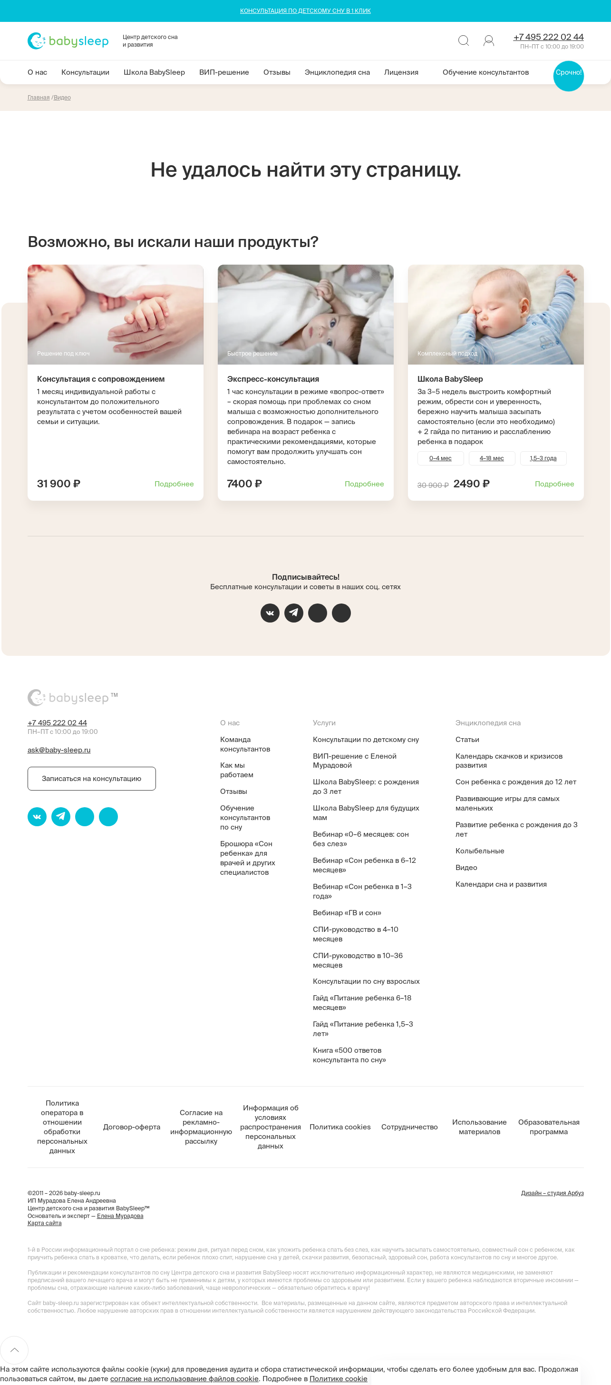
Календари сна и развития (501, 884)
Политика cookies (340, 1127)
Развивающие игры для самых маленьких (508, 803)
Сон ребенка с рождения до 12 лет (516, 782)
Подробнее (174, 484)
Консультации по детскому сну (366, 739)
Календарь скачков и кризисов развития (509, 761)
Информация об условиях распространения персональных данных (270, 1127)
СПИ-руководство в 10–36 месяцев (358, 960)
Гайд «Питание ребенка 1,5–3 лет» (363, 1029)
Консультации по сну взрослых (366, 981)
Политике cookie (339, 1379)
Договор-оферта (131, 1127)
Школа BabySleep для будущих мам (366, 812)
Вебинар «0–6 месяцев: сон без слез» (361, 839)
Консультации (85, 72)
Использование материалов (479, 1127)
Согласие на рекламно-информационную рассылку (201, 1126)
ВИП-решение (224, 72)
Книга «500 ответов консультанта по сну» (349, 1055)
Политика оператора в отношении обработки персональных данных (62, 1127)
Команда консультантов (245, 744)
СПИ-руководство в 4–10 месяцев (355, 934)
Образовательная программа (549, 1127)
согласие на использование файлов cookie (184, 1379)
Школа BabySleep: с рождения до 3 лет (366, 786)
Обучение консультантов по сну (245, 817)
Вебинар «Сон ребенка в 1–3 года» (362, 891)
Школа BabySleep (154, 72)
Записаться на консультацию (91, 778)
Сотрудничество (409, 1127)
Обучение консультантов (486, 72)
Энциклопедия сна (337, 72)
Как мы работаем (236, 770)
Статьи (467, 739)
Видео (466, 867)
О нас (37, 72)
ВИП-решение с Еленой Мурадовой (355, 761)
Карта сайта (45, 1223)
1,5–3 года (543, 458)
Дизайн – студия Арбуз (552, 1193)
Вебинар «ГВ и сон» (347, 913)
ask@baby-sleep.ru (59, 750)
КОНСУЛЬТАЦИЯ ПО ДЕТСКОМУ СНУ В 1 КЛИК (305, 11)
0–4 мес (440, 458)
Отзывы (277, 72)
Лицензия (401, 72)
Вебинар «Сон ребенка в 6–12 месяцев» (364, 865)
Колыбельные (480, 851)
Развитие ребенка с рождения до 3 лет (517, 829)
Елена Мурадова (120, 1216)
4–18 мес (492, 458)
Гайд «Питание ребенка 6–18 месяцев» (362, 1002)
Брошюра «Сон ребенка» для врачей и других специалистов (247, 858)
